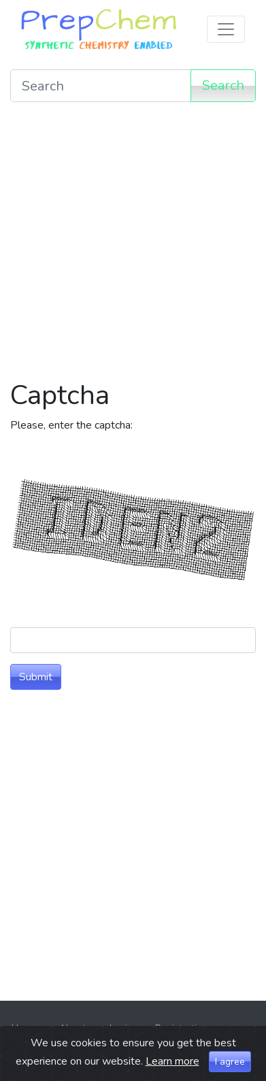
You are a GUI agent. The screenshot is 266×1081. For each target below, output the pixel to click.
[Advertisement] (133, 246)
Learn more (172, 1061)
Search (223, 85)
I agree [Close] (230, 1061)
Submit (35, 676)
